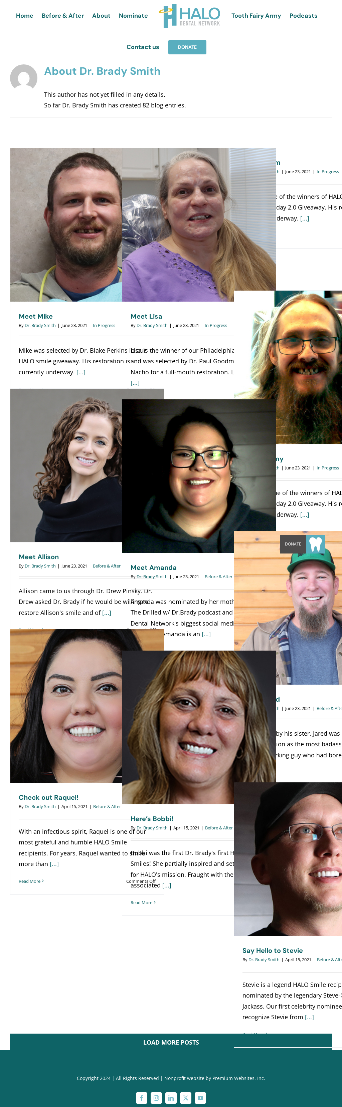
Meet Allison (39, 556)
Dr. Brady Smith (40, 325)
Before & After (107, 566)
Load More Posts (171, 1042)
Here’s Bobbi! (152, 818)
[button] (315, 544)
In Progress (104, 325)
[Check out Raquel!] (87, 706)
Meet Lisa (146, 316)
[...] (81, 372)
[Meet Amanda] (199, 476)
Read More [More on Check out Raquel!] (29, 881)
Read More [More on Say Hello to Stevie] (253, 1034)
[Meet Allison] (87, 465)
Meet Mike (36, 316)
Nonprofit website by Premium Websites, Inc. (214, 1078)
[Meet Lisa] (199, 225)
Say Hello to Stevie (272, 950)
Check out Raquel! (48, 797)
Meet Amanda (154, 567)
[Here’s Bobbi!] (199, 727)
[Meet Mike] (87, 225)
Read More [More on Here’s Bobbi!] (141, 902)
